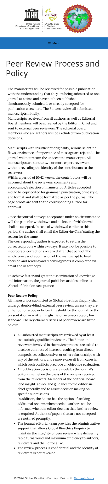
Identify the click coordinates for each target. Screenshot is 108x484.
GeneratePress (84, 478)
